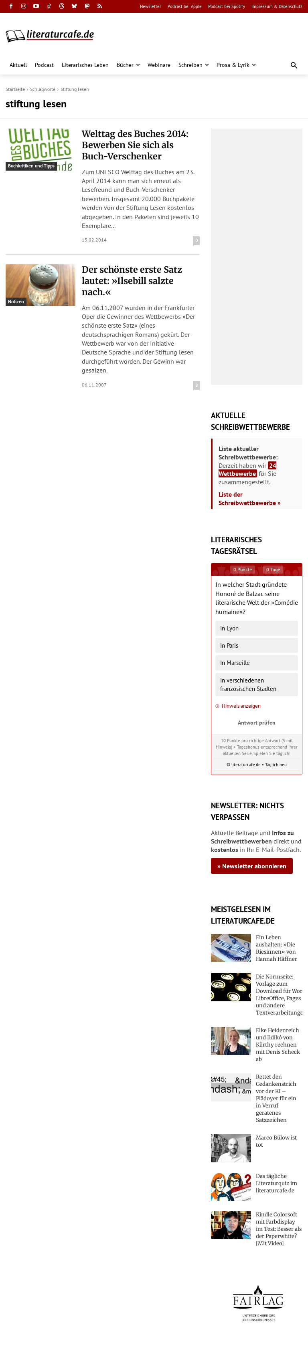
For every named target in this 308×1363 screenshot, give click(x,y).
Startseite (15, 89)
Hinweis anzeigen (238, 706)
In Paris (229, 645)
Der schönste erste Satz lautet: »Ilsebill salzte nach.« (135, 267)
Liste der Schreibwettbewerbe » (250, 498)
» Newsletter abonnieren (251, 866)
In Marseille (235, 662)
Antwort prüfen (257, 722)
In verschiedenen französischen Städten (248, 684)
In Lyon (229, 628)
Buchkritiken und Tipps (31, 166)
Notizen (16, 295)
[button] (294, 66)
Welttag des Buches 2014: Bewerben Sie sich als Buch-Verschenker (131, 143)
